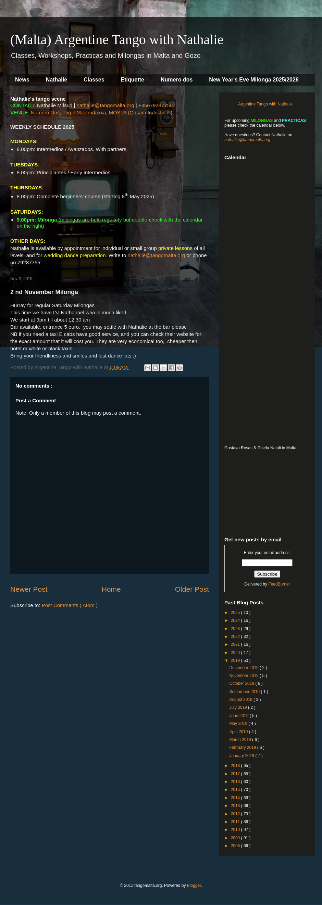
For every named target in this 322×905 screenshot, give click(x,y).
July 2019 (238, 707)
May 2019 (238, 723)
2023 (236, 628)
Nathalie (56, 80)
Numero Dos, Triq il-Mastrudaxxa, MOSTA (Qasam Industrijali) (101, 112)
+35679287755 (155, 105)
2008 (236, 845)
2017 (236, 773)
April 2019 (239, 731)
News (22, 80)
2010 (236, 829)
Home (111, 589)
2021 (236, 644)
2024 (236, 620)
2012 (236, 814)
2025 (236, 612)
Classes (94, 80)
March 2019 (240, 739)
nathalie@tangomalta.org (105, 105)
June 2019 (239, 715)
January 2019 (242, 755)
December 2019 (244, 667)
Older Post (192, 589)
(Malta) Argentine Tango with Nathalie (116, 39)
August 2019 (241, 699)
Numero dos (177, 80)
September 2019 (245, 691)
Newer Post (29, 589)
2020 (236, 652)
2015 (236, 789)
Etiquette (132, 80)
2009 (236, 837)
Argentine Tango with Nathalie (265, 104)
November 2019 (244, 675)
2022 (236, 636)
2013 (236, 805)
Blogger (194, 885)
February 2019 (243, 747)
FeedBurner (279, 584)
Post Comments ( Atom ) (70, 605)
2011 (236, 821)
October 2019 (242, 683)
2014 (236, 797)
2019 (236, 660)
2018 (236, 765)
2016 (236, 781)
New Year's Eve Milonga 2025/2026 (253, 80)
